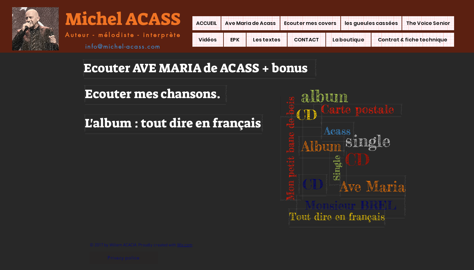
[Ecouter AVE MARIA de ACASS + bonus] (200, 68)
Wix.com (184, 245)
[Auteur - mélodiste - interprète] (122, 35)
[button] (290, 158)
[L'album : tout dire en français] (173, 123)
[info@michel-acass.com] (122, 46)
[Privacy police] (124, 257)
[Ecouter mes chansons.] (155, 93)
